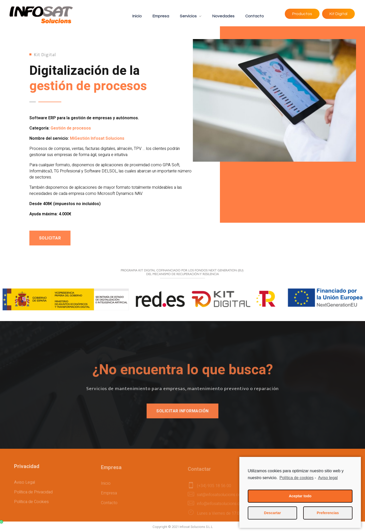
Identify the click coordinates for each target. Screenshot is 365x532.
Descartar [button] (272, 513)
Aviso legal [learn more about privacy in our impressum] (328, 478)
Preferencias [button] (328, 513)
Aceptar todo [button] (300, 496)
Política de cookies (296, 478)
